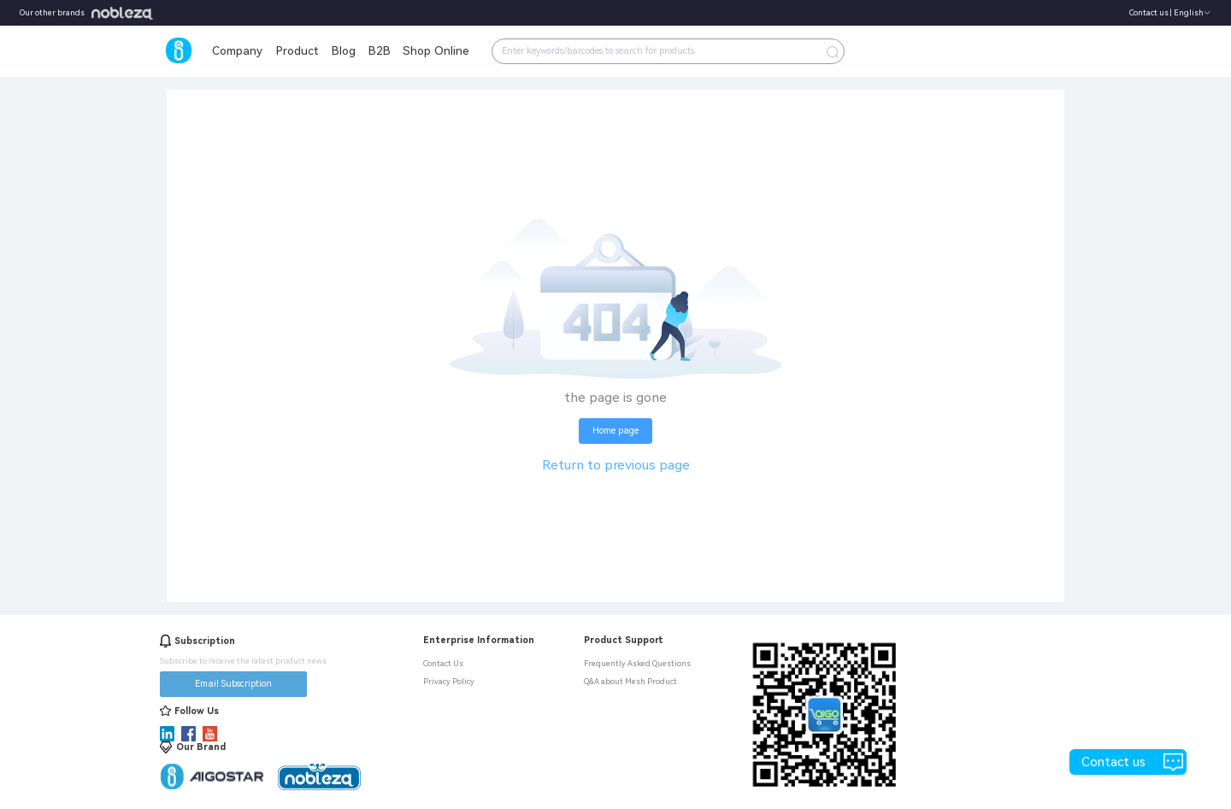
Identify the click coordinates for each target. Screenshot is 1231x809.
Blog (344, 50)
